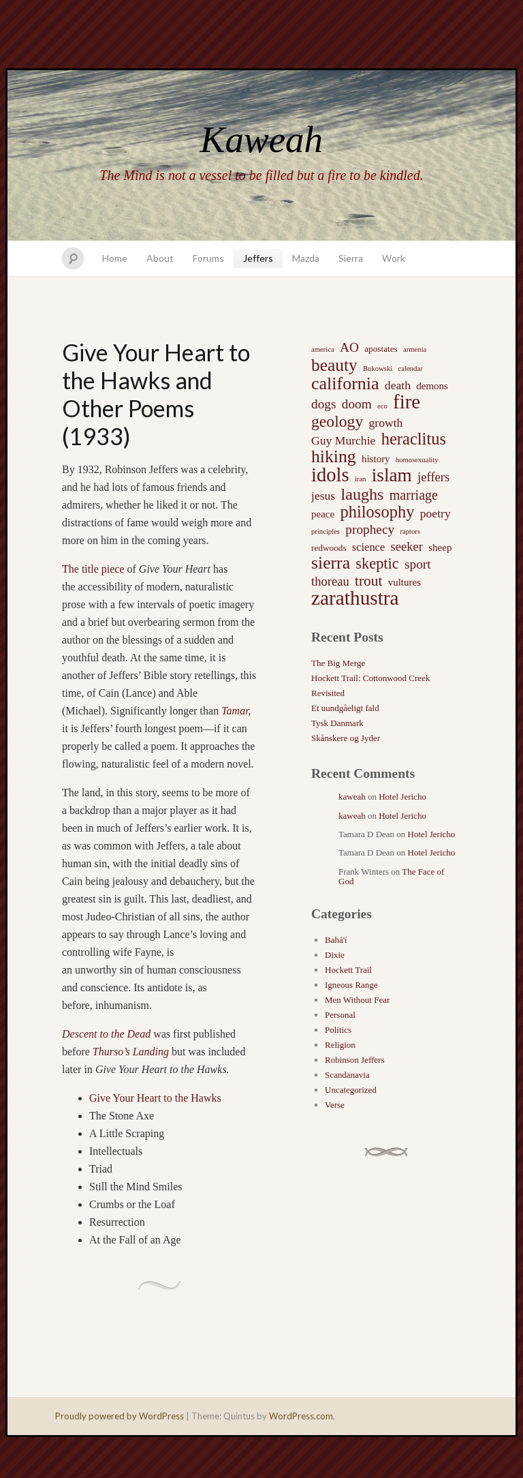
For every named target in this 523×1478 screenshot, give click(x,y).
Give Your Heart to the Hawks (155, 1098)
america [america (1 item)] (322, 349)
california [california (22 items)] (345, 383)
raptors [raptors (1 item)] (410, 531)
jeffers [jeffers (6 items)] (433, 477)
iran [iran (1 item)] (360, 479)
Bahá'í (336, 940)
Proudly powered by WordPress (119, 1416)
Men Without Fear (357, 1000)
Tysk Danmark (337, 723)
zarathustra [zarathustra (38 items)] (355, 597)
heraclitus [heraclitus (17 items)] (413, 439)
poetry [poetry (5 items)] (435, 513)
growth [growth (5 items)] (386, 422)
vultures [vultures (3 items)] (404, 582)
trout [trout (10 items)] (368, 580)
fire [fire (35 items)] (406, 401)
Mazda (305, 258)
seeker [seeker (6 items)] (406, 546)
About (160, 258)
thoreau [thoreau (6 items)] (330, 581)
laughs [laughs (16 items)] (361, 494)
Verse (335, 1105)
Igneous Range (351, 985)
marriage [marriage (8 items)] (414, 494)
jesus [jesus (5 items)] (323, 495)
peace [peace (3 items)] (322, 514)
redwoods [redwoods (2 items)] (329, 548)
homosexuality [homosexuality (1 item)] (417, 460)
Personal (340, 1015)
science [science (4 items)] (368, 547)
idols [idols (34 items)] (330, 475)
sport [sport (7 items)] (418, 564)
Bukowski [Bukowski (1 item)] (377, 368)
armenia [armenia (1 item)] (414, 349)
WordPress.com (301, 1416)
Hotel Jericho (402, 796)
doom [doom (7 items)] (357, 404)
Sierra (350, 258)
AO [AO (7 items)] (349, 347)
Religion (340, 1045)
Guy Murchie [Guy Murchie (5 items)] (343, 440)
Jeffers (258, 258)
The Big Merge (338, 663)
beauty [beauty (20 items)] (334, 364)
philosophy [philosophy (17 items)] (377, 511)
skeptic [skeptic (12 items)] (376, 563)
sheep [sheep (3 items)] (439, 547)
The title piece (93, 569)
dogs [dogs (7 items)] (323, 404)
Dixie (335, 955)
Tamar (234, 711)
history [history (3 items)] (376, 458)
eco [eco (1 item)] (382, 406)
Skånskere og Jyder (345, 738)
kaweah (352, 796)
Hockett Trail (348, 970)
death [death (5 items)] (398, 385)
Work (393, 258)
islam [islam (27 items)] (392, 475)
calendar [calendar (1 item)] (410, 368)
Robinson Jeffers (355, 1060)
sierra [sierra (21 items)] (330, 563)
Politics (338, 1030)
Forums (208, 258)
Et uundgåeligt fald (345, 708)
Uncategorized (351, 1090)
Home (114, 258)
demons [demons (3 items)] (432, 385)
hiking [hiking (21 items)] (333, 456)
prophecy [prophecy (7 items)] (369, 529)
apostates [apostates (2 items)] (381, 349)
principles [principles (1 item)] (325, 531)
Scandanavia (347, 1075)
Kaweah (261, 139)
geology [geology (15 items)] (337, 421)
